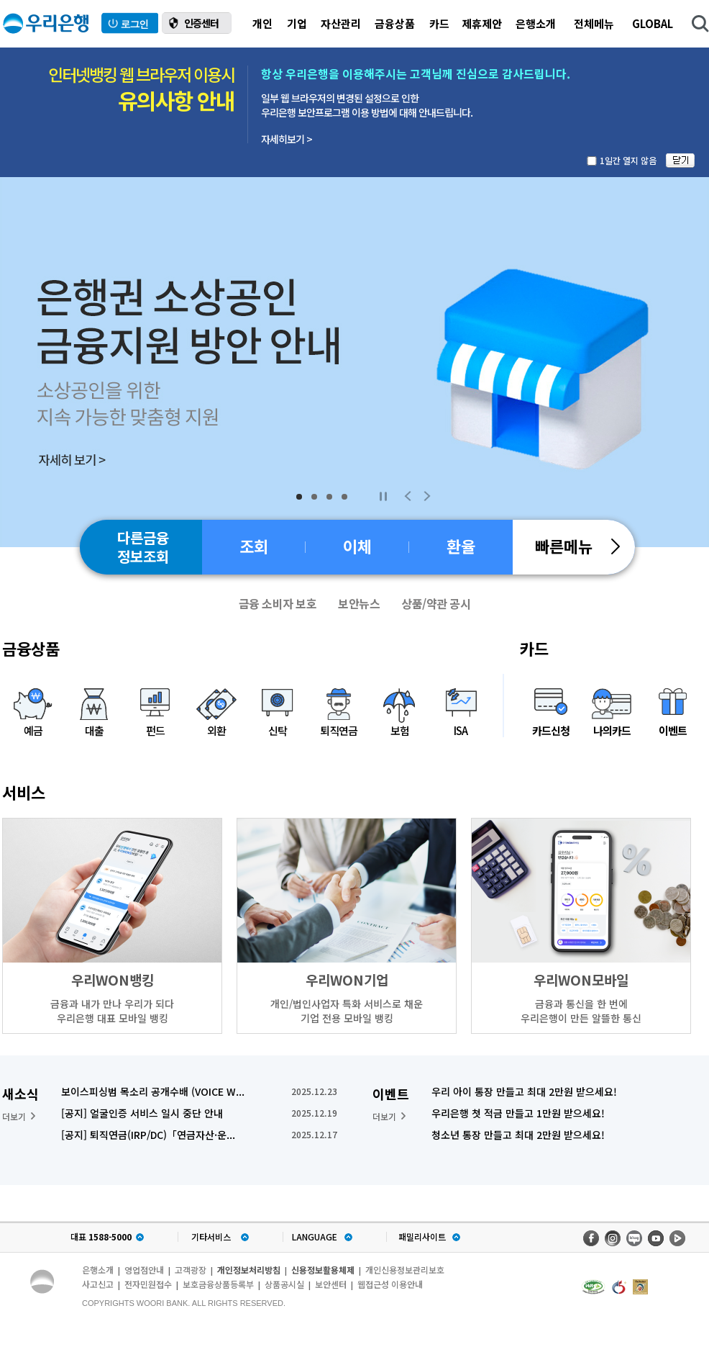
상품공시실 (284, 1284)
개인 (262, 23)
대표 (101, 1237)
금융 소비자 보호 (278, 603)
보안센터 (331, 1284)
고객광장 (190, 1269)
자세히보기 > (286, 139)
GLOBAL (652, 23)
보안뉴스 (359, 603)
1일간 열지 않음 (628, 160)
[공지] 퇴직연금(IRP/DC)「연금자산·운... (148, 1134)
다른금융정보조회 (143, 547)
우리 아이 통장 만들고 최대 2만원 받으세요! (524, 1091)
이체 (357, 545)
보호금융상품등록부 (218, 1284)
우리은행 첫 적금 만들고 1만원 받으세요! (518, 1113)
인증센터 (201, 23)
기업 (297, 23)
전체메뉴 (594, 23)
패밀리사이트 (422, 1237)
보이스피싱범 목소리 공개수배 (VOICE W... (152, 1091)
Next (427, 496)
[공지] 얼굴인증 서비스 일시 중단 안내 (142, 1113)
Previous (407, 496)
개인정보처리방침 (248, 1269)
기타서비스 (211, 1237)
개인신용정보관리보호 (404, 1269)
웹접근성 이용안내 (390, 1284)
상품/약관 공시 (435, 603)
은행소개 (536, 23)
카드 (439, 23)
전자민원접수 (148, 1284)
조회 (253, 545)
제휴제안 (482, 23)
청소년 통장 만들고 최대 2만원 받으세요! (518, 1134)
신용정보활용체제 (322, 1269)
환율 (461, 545)
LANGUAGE (314, 1237)
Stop (383, 496)
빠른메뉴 (577, 545)
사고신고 (98, 1284)
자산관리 (341, 23)
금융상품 (395, 23)
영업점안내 (144, 1269)
